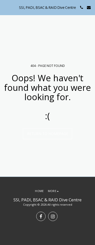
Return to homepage (47, 133)
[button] (5, 7)
